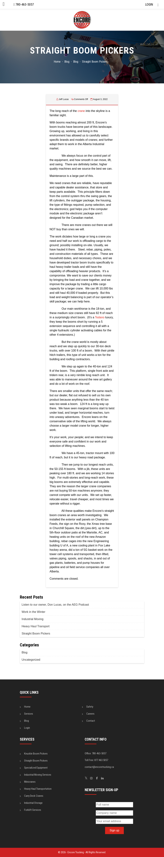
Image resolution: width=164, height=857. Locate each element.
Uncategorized (31, 659)
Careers (90, 713)
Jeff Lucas (64, 99)
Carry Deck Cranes (33, 795)
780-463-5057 (24, 4)
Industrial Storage (33, 802)
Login (27, 727)
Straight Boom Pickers (36, 633)
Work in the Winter (33, 611)
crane (81, 110)
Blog (24, 652)
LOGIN (149, 4)
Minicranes (30, 781)
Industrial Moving (32, 619)
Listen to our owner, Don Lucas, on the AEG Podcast (55, 604)
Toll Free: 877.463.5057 (96, 760)
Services (28, 713)
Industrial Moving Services (37, 774)
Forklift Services (32, 810)
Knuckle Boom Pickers (36, 753)
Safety (89, 706)
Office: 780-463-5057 (95, 753)
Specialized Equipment (36, 767)
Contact (90, 720)
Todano (100, 317)
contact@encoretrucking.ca (99, 767)
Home (27, 706)
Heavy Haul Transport (36, 626)
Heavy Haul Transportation (38, 788)
